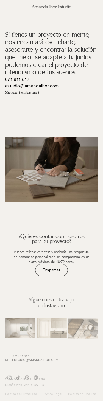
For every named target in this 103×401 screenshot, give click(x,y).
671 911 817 (17, 79)
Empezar (51, 270)
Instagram (54, 305)
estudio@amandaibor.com (32, 86)
